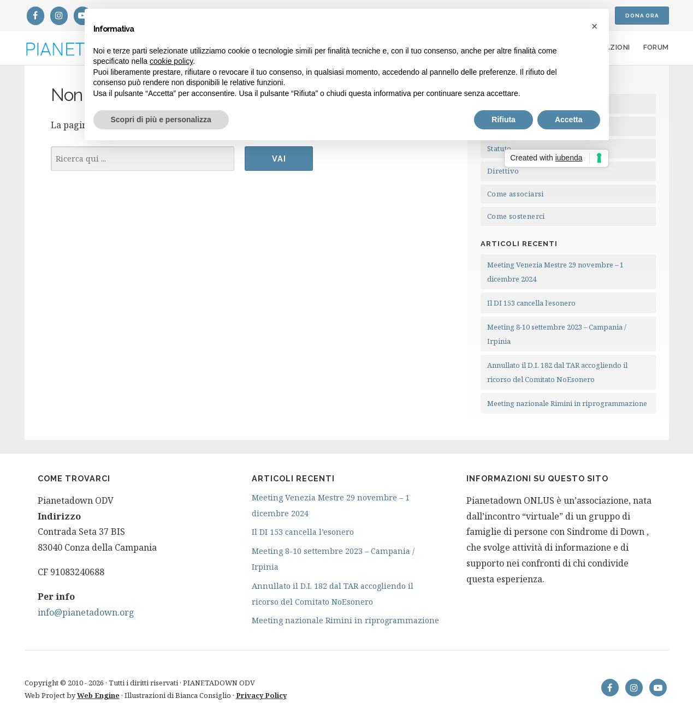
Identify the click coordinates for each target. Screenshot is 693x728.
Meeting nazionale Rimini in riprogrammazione (567, 403)
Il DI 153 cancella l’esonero (531, 303)
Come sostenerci (516, 216)
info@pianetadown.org (86, 612)
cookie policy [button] (171, 61)
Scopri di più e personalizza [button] (161, 119)
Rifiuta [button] (503, 119)
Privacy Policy (261, 695)
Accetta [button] (569, 119)
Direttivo (503, 171)
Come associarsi (515, 194)
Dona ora (642, 16)
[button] (594, 26)
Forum (656, 47)
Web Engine (98, 695)
